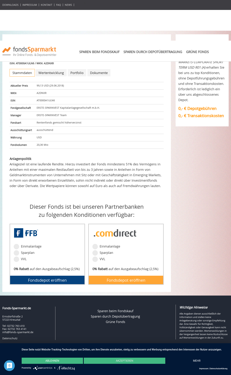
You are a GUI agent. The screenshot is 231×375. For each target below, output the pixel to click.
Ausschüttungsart (21, 130)
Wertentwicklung (51, 73)
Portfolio (77, 73)
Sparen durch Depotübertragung (152, 52)
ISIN (12, 100)
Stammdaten (22, 73)
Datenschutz (10, 338)
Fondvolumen (18, 145)
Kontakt (46, 5)
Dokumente (99, 73)
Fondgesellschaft (20, 108)
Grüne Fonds (197, 52)
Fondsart (15, 122)
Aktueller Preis (19, 85)
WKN (13, 93)
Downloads (10, 5)
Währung (16, 137)
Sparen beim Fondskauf (99, 52)
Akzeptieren (124, 360)
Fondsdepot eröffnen (47, 280)
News (68, 5)
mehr (197, 360)
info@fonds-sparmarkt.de (17, 332)
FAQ (58, 5)
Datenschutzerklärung (218, 369)
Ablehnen (52, 360)
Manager (15, 115)
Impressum (29, 5)
